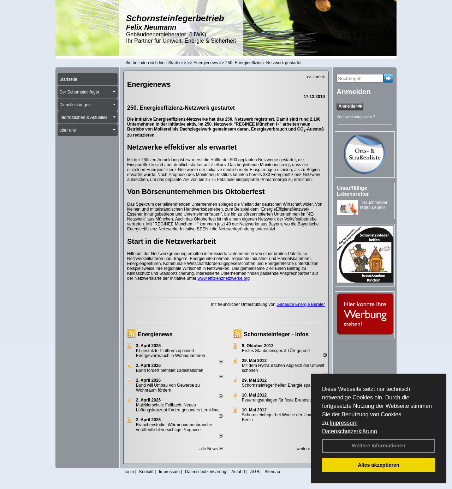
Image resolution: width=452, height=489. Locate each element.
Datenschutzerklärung (349, 431)
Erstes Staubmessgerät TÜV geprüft (276, 350)
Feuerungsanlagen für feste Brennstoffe (279, 400)
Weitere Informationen (378, 445)
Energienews (155, 334)
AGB (254, 471)
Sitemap (272, 471)
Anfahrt (238, 471)
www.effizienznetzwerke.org (223, 278)
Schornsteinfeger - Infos (276, 334)
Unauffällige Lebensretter (353, 191)
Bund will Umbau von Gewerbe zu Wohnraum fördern (168, 388)
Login (129, 471)
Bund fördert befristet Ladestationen (169, 370)
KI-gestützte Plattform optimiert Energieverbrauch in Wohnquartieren (170, 353)
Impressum (343, 423)
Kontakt (146, 471)
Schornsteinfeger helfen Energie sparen (279, 385)
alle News (211, 448)
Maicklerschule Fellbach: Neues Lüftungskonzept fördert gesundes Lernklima (178, 407)
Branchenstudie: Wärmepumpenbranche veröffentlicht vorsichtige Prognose (174, 427)
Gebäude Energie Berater (300, 304)
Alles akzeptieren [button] (378, 465)
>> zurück (315, 76)
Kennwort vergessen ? (356, 117)
